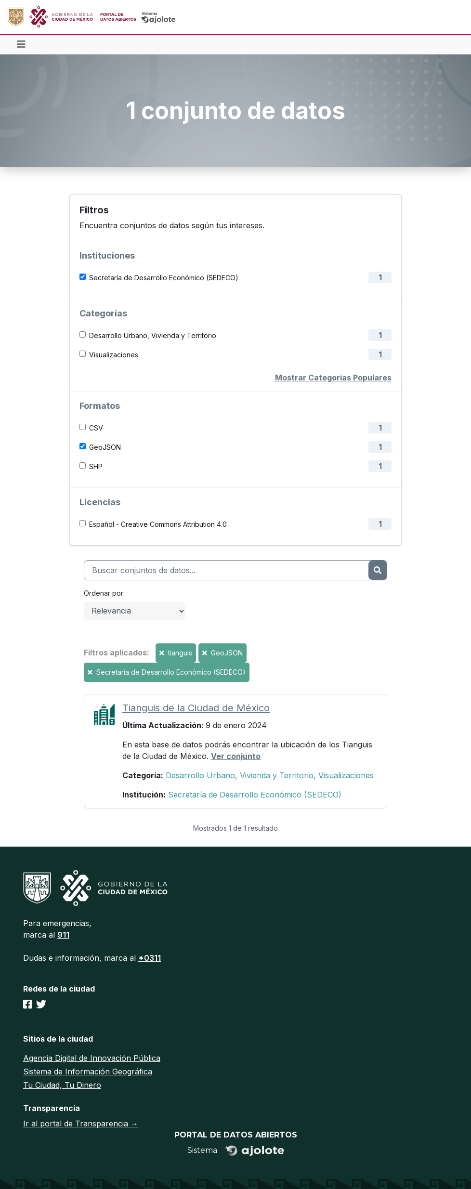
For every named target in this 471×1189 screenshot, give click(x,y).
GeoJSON (105, 447)
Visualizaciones (113, 355)
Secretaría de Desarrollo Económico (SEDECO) (163, 278)
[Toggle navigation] (21, 44)
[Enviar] (377, 570)
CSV (96, 428)
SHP (96, 466)
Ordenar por (103, 593)
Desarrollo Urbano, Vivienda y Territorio (152, 335)
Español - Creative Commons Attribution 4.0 (158, 524)
